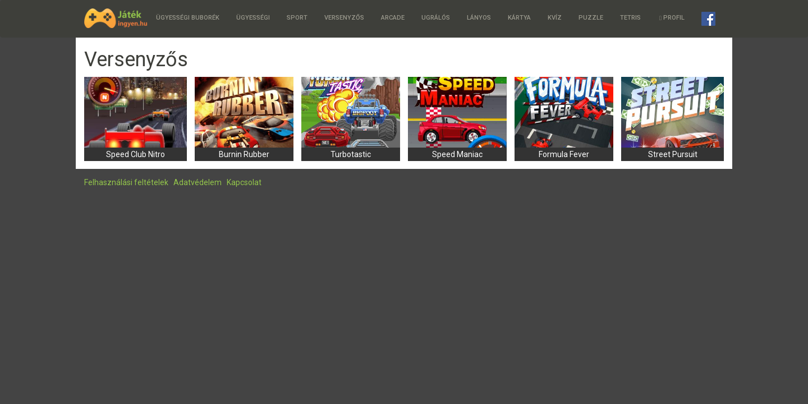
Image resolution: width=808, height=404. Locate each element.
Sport (297, 17)
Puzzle (591, 17)
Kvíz (555, 17)
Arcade (393, 17)
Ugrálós (435, 17)
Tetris (630, 17)
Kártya (519, 17)
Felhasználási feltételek (126, 182)
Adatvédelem (197, 182)
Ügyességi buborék (187, 17)
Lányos (479, 17)
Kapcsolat (244, 182)
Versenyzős (344, 17)
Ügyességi (253, 17)
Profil (672, 17)
